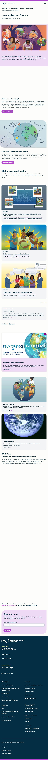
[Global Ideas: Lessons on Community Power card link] (24, 281)
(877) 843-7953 (6, 654)
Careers (27, 722)
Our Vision (6, 682)
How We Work (29, 712)
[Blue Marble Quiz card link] (24, 432)
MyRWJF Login (7, 667)
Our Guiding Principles (31, 708)
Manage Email (5, 747)
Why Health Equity (7, 685)
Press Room (28, 718)
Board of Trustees (30, 732)
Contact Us (28, 725)
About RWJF (30, 705)
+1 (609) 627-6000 (6, 658)
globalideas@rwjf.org (9, 605)
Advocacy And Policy (8, 717)
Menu (45, 4)
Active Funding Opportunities (34, 685)
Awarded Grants (30, 688)
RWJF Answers (6, 720)
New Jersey (5, 697)
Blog (3, 708)
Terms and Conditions (7, 753)
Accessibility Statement (32, 728)
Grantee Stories (29, 692)
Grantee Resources (30, 698)
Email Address (10, 622)
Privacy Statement (6, 750)
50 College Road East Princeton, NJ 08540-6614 (9, 649)
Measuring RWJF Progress (10, 700)
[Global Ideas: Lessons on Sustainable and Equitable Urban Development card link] (24, 204)
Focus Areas (5, 693)
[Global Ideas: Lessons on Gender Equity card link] (24, 243)
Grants (27, 682)
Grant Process (29, 695)
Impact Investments (31, 715)
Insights (5, 705)
